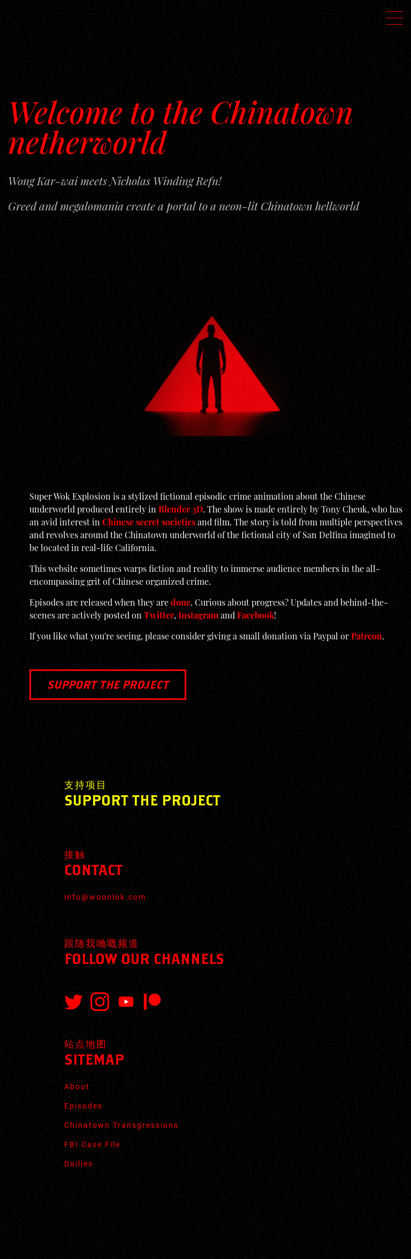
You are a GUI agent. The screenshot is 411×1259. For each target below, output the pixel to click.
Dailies (78, 1163)
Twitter (159, 615)
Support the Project (108, 684)
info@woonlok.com (105, 897)
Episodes (83, 1106)
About (77, 1086)
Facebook (255, 615)
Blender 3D (180, 509)
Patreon (366, 636)
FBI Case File (92, 1144)
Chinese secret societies (148, 521)
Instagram (198, 615)
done (181, 602)
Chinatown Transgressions (121, 1125)
